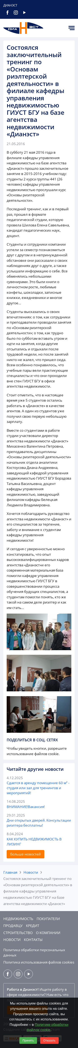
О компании (48, 932)
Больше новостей (25, 854)
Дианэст (10, 5)
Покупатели (48, 918)
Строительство (18, 932)
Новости (31, 872)
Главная (10, 872)
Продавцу (13, 925)
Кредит (32, 925)
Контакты (33, 939)
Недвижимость (18, 918)
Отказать (49, 1040)
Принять (28, 1040)
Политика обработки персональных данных (34, 952)
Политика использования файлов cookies (38, 962)
